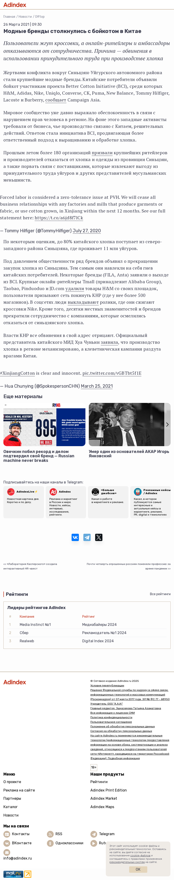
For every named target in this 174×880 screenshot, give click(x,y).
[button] (167, 424)
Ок (138, 869)
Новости (25, 17)
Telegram (107, 834)
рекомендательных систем (127, 862)
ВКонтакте (21, 843)
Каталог (10, 807)
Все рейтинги (160, 594)
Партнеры (12, 798)
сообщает (55, 100)
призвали (102, 152)
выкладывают (83, 302)
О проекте (12, 782)
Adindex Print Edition (108, 790)
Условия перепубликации (107, 685)
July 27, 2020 (87, 230)
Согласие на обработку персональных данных (121, 731)
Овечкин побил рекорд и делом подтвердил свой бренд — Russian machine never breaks (38, 456)
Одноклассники (69, 843)
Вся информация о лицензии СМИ (112, 712)
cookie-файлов (140, 855)
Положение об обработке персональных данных (122, 726)
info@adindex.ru (17, 858)
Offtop (40, 17)
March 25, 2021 (97, 386)
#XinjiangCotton (17, 373)
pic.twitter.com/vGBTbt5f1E (111, 373)
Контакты (20, 834)
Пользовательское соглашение (111, 721)
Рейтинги (99, 782)
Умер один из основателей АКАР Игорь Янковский (129, 454)
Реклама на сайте (19, 790)
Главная (9, 17)
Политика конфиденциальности (111, 717)
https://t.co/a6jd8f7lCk (59, 218)
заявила (109, 342)
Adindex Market (103, 798)
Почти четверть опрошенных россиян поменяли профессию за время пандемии (129, 566)
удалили (74, 288)
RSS (59, 834)
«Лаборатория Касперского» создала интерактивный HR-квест (30, 566)
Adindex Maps (102, 807)
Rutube (105, 843)
